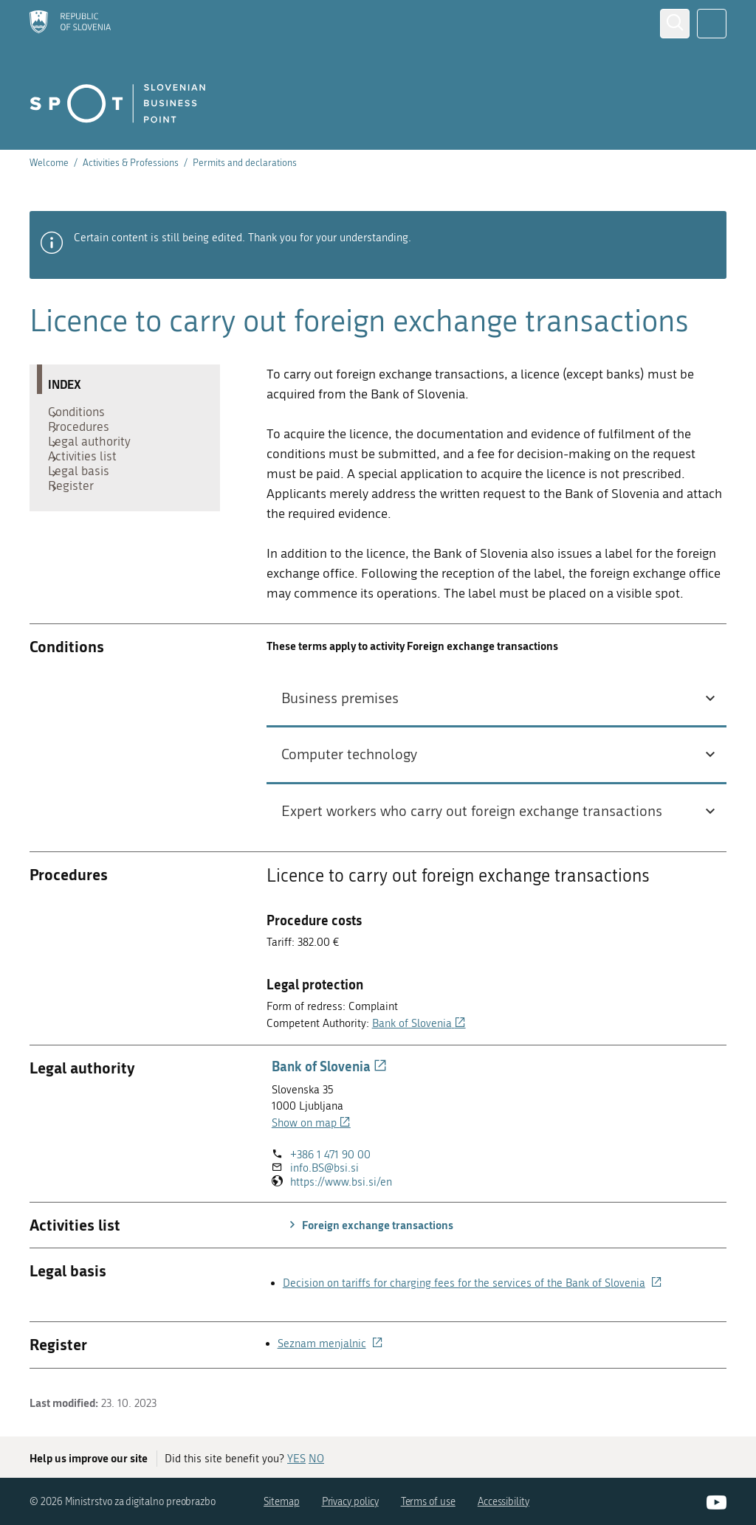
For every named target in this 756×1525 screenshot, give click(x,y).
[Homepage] (70, 23)
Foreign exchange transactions (369, 1225)
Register (78, 526)
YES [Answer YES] (296, 1458)
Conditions (84, 415)
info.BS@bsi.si (324, 1168)
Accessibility (503, 1501)
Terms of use (428, 1501)
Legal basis (86, 504)
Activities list (89, 481)
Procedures (86, 437)
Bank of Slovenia (419, 1023)
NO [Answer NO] (316, 1458)
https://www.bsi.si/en (341, 1182)
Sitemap (282, 1501)
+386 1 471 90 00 (330, 1154)
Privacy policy (350, 1501)
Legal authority (96, 459)
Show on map (311, 1123)
